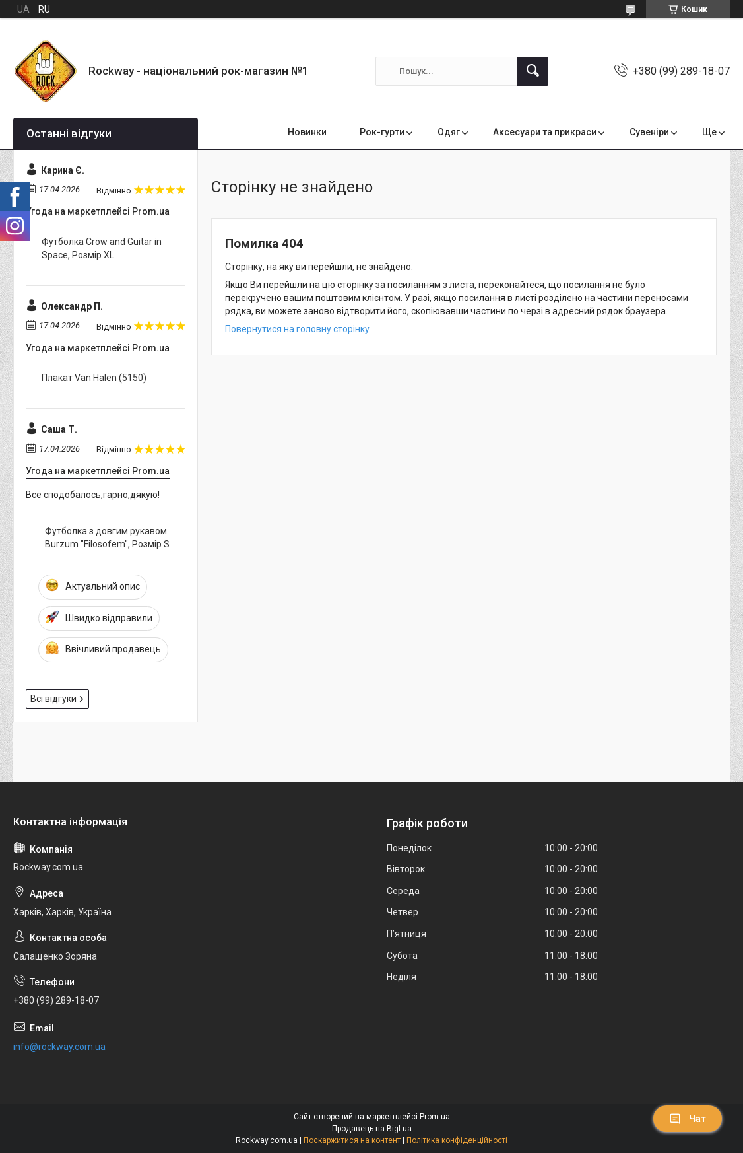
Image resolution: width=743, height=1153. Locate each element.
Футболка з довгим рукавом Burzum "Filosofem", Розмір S (107, 537)
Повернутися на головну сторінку (297, 329)
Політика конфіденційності (456, 1140)
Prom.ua (435, 1116)
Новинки (307, 132)
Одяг (448, 132)
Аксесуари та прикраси (545, 132)
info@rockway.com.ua (59, 1046)
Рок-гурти (382, 132)
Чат (687, 1119)
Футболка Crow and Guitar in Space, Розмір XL (102, 248)
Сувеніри (649, 132)
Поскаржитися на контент (352, 1140)
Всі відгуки (53, 698)
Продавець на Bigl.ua (372, 1128)
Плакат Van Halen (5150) (94, 377)
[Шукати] (532, 71)
